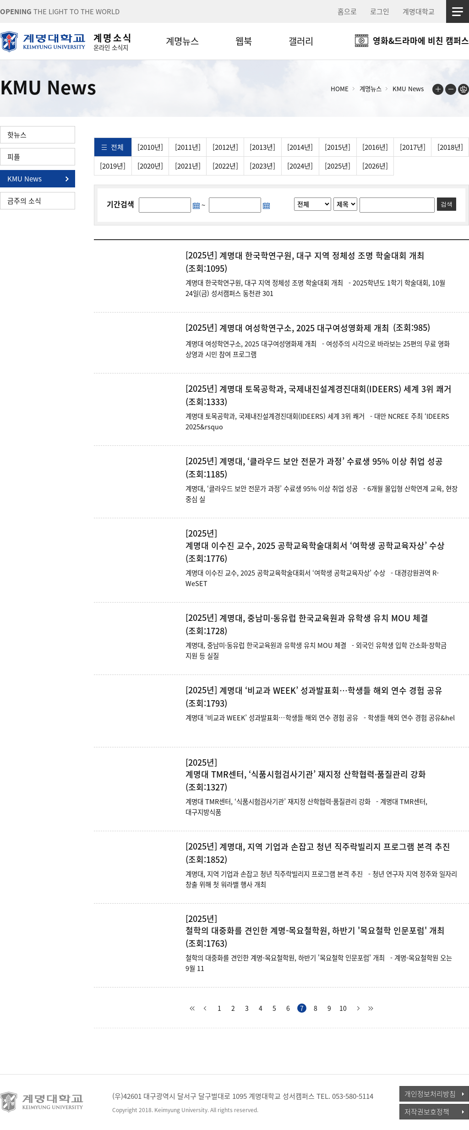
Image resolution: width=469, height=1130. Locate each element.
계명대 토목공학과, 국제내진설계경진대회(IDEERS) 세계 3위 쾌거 (335, 389)
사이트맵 (457, 11)
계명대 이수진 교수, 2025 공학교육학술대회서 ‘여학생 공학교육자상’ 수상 (315, 546)
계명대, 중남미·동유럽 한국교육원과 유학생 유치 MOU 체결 (323, 618)
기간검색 (120, 203)
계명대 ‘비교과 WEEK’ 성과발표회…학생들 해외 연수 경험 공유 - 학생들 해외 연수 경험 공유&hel (320, 718)
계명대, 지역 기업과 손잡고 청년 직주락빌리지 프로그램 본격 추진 (334, 847)
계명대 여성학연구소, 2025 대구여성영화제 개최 (304, 328)
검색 (447, 204)
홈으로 (347, 11)
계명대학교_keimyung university (42, 1102)
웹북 (243, 41)
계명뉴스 (182, 41)
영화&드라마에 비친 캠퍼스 (421, 40)
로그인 (379, 11)
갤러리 (301, 41)
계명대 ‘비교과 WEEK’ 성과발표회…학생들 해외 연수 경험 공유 (330, 691)
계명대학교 (419, 11)
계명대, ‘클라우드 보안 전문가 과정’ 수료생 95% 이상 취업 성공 (331, 461)
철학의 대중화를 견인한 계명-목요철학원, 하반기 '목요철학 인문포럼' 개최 (315, 931)
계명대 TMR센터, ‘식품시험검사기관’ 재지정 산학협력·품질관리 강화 (305, 774)
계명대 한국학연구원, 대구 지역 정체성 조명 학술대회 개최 (322, 256)
